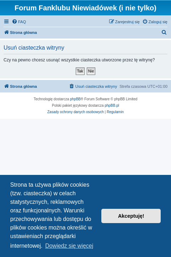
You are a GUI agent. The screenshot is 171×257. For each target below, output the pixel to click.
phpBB (75, 99)
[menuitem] (19, 21)
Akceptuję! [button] (131, 216)
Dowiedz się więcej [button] (69, 246)
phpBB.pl (112, 105)
